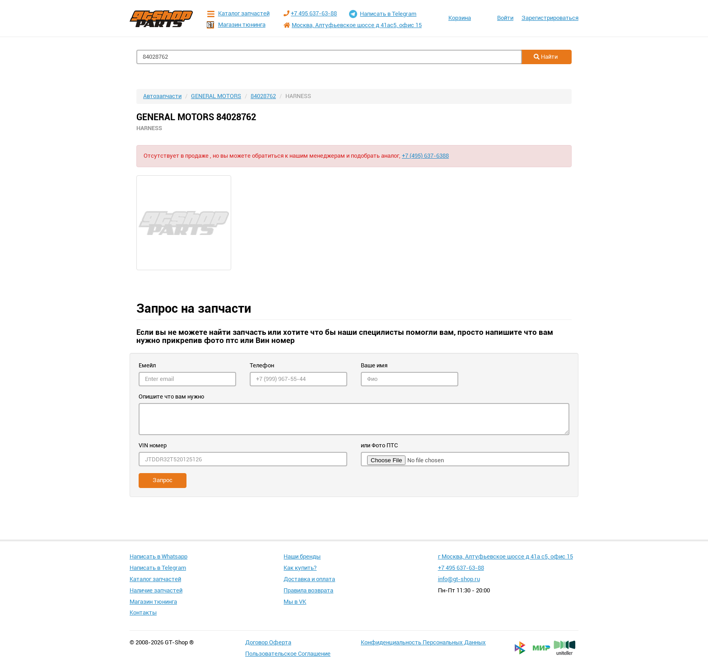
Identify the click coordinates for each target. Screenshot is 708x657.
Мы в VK (295, 601)
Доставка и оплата (309, 579)
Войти (505, 17)
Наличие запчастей (156, 590)
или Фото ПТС (379, 445)
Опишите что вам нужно (171, 396)
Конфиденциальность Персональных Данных (423, 642)
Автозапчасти (162, 96)
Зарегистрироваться (550, 17)
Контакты (143, 612)
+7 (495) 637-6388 (425, 155)
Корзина (459, 17)
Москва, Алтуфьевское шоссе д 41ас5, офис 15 (357, 25)
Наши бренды (302, 556)
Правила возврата (308, 590)
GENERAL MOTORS (216, 96)
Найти (546, 56)
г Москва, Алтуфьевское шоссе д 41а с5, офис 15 (505, 556)
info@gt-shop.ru (459, 579)
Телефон (262, 365)
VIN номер (153, 445)
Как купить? (300, 567)
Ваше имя (374, 365)
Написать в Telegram (382, 14)
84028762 (263, 96)
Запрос (162, 480)
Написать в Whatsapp (158, 556)
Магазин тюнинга (236, 24)
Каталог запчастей (238, 14)
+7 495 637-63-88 (314, 13)
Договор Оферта (268, 642)
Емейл (147, 365)
